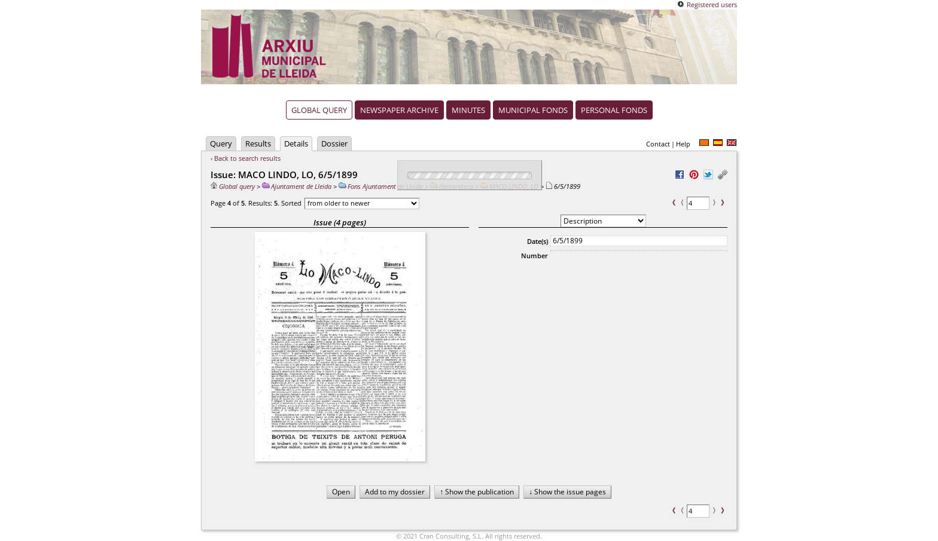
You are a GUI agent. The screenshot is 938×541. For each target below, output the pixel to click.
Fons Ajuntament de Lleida (381, 186)
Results (258, 143)
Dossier (334, 143)
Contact (658, 143)
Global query (319, 110)
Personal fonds (614, 110)
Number (534, 255)
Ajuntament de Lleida (296, 186)
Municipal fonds (533, 110)
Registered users (712, 4)
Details (296, 143)
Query (221, 143)
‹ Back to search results (246, 158)
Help (683, 143)
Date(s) (537, 241)
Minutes (468, 110)
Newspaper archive (399, 110)
